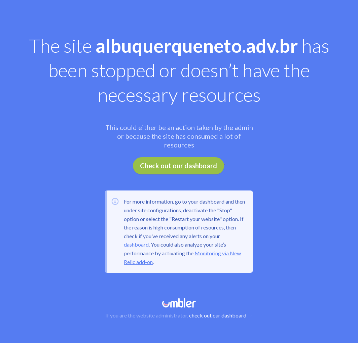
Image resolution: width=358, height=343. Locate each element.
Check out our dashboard (178, 166)
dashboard (136, 244)
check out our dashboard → (221, 315)
